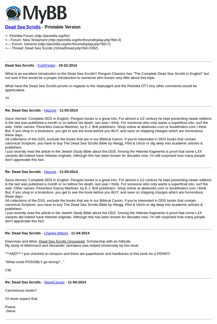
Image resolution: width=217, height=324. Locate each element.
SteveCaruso (54, 282)
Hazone (50, 110)
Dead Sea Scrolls (23, 27)
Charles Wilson (56, 233)
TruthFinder (46, 65)
